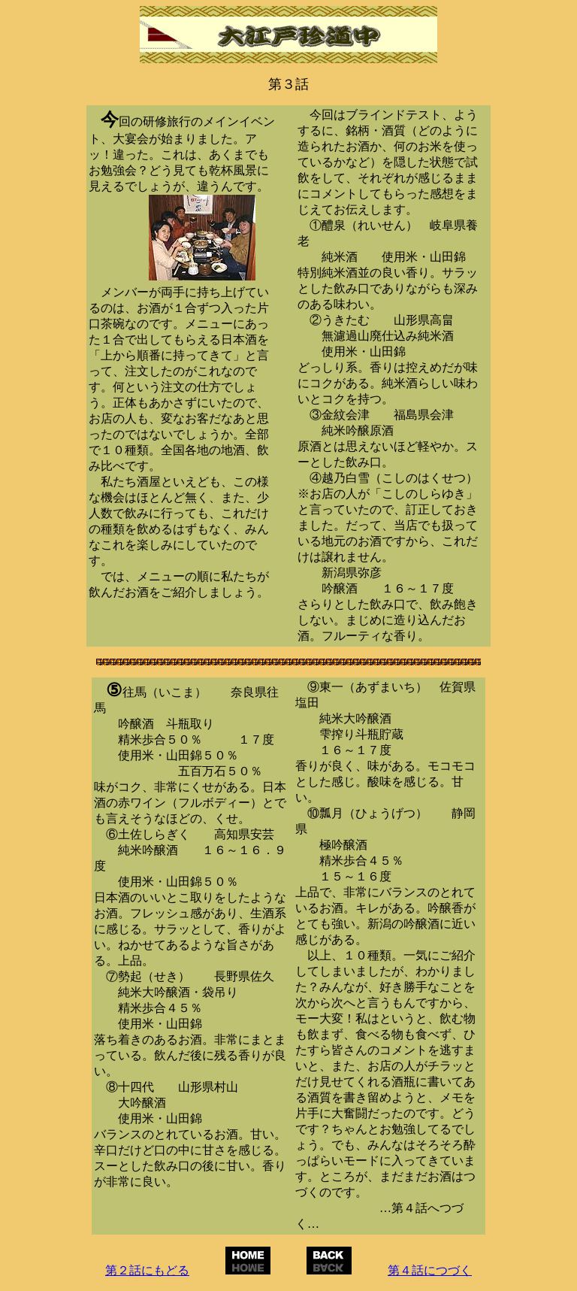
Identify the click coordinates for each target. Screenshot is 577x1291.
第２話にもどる (147, 1270)
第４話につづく (430, 1270)
